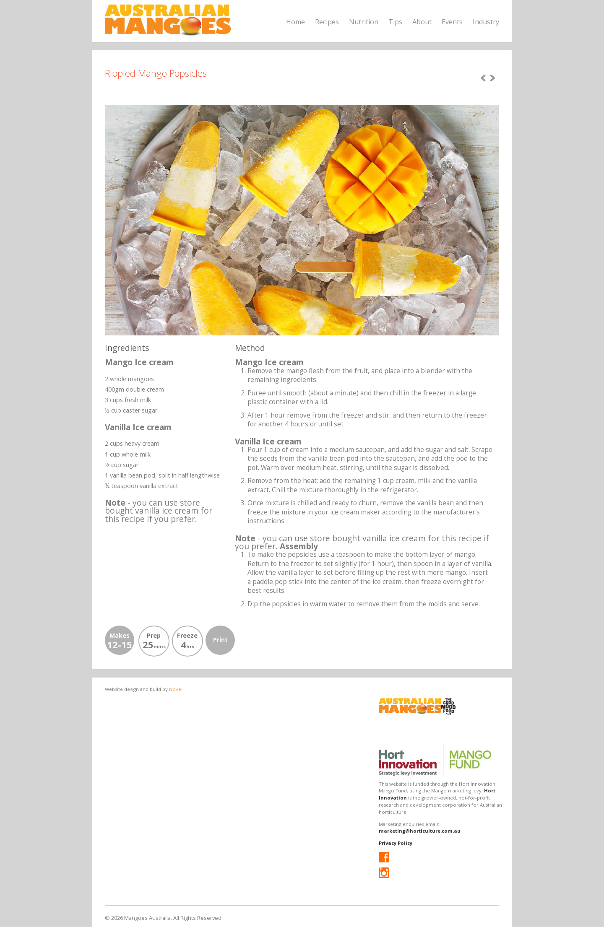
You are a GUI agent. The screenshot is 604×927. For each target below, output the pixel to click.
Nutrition (363, 21)
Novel (175, 689)
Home (295, 21)
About (422, 21)
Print (220, 640)
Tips (395, 21)
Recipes (327, 21)
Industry (486, 21)
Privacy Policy (395, 843)
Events (452, 21)
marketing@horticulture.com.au (420, 831)
